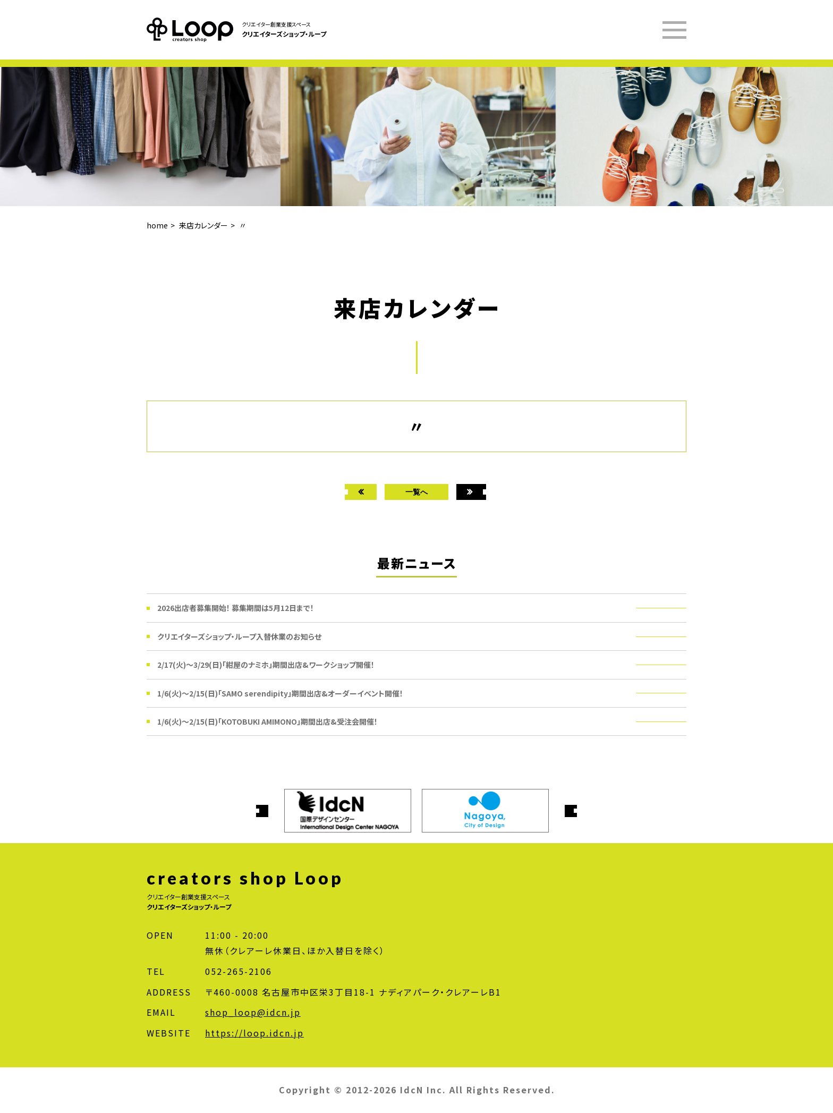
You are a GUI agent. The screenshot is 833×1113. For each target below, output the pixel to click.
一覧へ (416, 491)
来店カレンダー (203, 225)
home (157, 225)
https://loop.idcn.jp (254, 1032)
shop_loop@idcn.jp (253, 1012)
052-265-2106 (238, 971)
